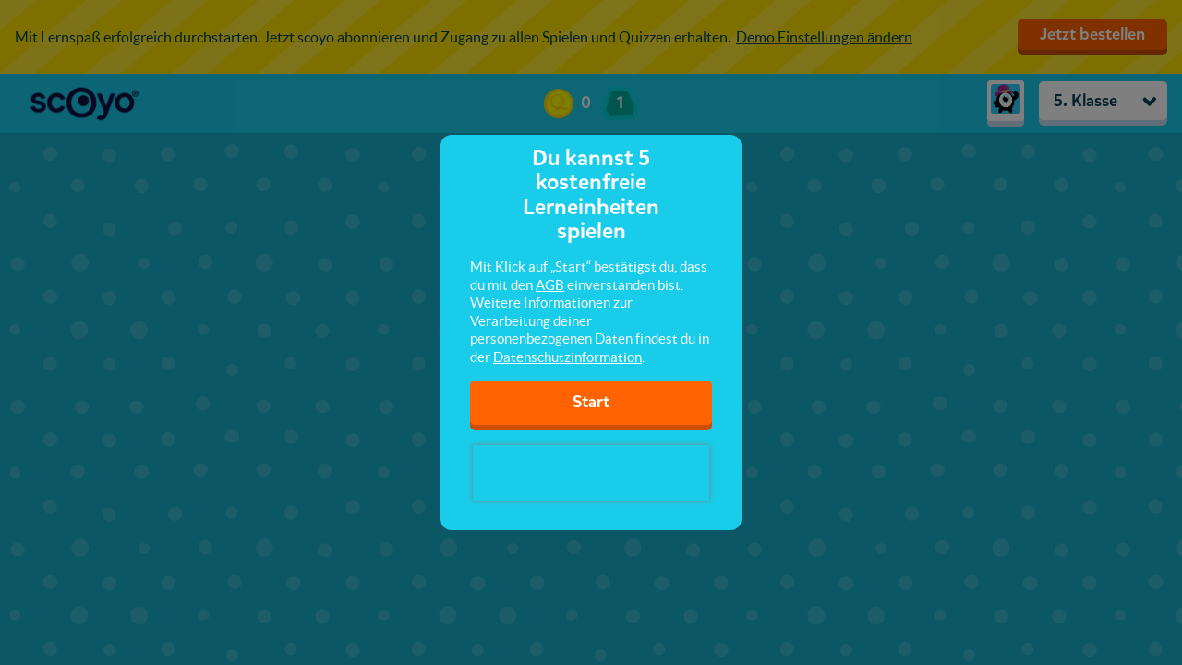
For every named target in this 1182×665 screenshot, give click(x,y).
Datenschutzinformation (567, 357)
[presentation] (591, 473)
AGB (550, 285)
